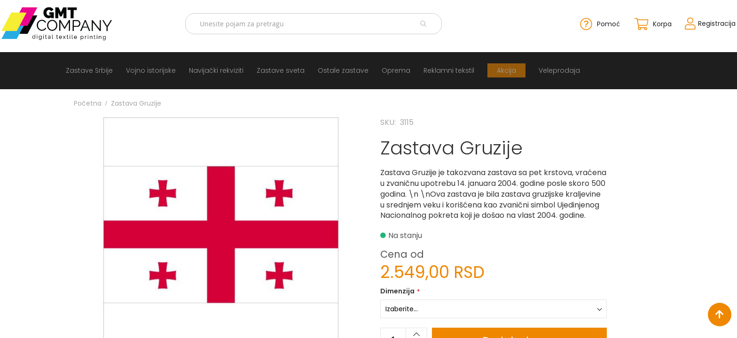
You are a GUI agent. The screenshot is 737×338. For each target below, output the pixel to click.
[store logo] (86, 22)
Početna (88, 100)
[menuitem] (82, 67)
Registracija (681, 21)
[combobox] (319, 22)
